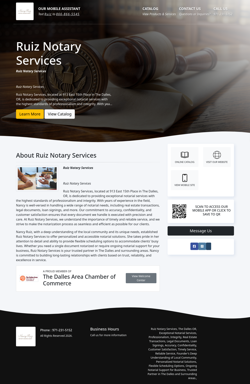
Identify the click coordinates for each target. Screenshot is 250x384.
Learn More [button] (29, 114)
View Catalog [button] (59, 114)
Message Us (201, 230)
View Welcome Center (141, 278)
